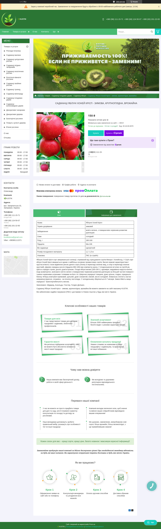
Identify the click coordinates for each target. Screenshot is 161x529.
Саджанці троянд (13, 89)
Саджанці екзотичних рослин (15, 72)
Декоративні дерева (14, 114)
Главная (5, 32)
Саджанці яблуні (80, 96)
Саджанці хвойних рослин (13, 84)
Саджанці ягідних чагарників (13, 66)
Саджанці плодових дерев (62, 96)
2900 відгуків (120, 2)
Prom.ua (92, 524)
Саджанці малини (13, 55)
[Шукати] (152, 32)
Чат (150, 522)
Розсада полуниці (13, 51)
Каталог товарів (44, 96)
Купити (96, 133)
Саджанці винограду (14, 94)
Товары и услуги (19, 32)
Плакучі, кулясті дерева (16, 123)
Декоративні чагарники (15, 110)
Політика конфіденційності (94, 526)
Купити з (114, 133)
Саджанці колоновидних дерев (14, 105)
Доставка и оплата (60, 32)
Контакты (45, 32)
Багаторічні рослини (14, 119)
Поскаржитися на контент (75, 526)
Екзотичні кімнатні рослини (13, 78)
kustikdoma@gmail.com (13, 237)
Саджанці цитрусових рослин (15, 60)
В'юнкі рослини (12, 127)
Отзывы (7, 138)
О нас (35, 32)
